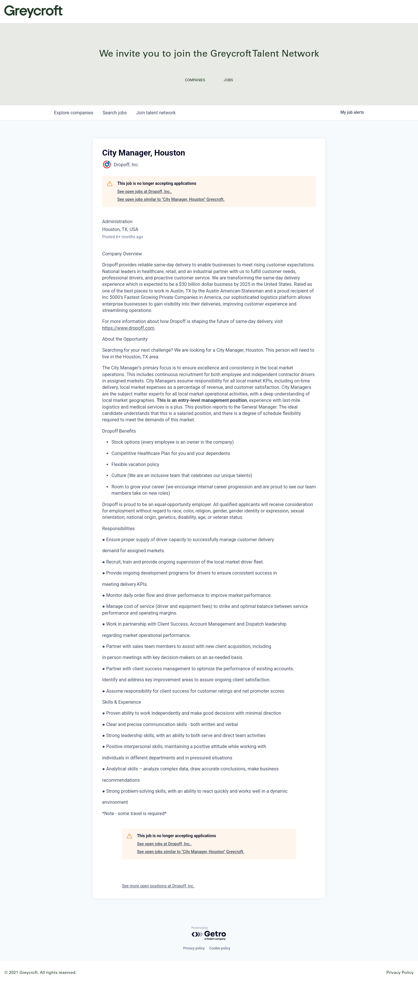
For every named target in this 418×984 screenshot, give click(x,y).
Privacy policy (194, 948)
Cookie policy (219, 948)
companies (73, 112)
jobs (114, 112)
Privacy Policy (400, 972)
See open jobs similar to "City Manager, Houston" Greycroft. (170, 199)
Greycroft (33, 11)
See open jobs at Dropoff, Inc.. (144, 191)
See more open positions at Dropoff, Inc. (158, 886)
